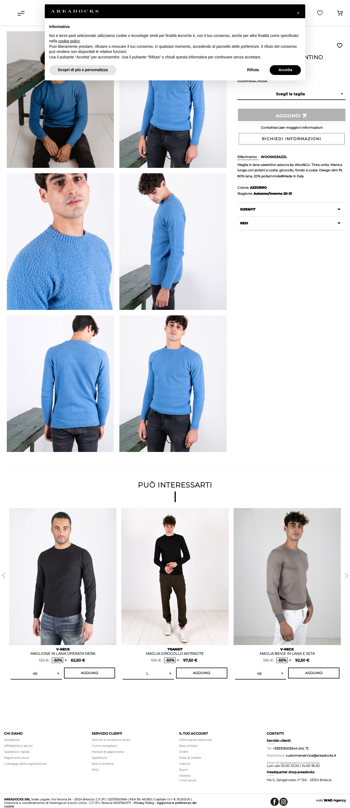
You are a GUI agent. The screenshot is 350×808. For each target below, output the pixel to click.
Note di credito (190, 758)
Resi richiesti (188, 746)
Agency (335, 800)
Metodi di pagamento (108, 752)
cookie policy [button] (68, 41)
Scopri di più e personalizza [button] (83, 70)
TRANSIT (175, 649)
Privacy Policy (144, 803)
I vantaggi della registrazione (25, 764)
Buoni (183, 770)
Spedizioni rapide (17, 752)
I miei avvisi (187, 780)
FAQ (95, 770)
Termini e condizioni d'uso (111, 740)
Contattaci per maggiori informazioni (292, 127)
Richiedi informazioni (291, 138)
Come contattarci (104, 746)
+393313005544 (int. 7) (290, 748)
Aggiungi (292, 115)
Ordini (183, 752)
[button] (298, 13)
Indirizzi (184, 764)
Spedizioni (99, 758)
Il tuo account (193, 733)
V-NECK (63, 649)
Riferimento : (248, 157)
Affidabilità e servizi (18, 746)
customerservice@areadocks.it (311, 755)
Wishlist (339, 45)
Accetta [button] (285, 70)
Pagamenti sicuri (16, 758)
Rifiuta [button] (253, 70)
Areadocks (12, 740)
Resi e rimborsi (103, 764)
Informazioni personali (195, 740)
